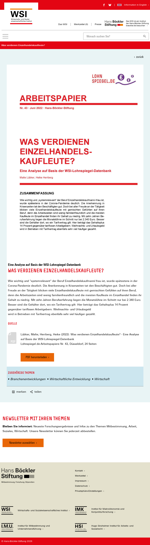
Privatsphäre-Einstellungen (88, 491)
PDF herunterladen (36, 357)
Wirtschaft (101, 379)
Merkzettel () (81, 24)
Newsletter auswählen (22, 442)
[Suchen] (145, 36)
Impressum (80, 481)
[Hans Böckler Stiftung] (18, 482)
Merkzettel (80, 475)
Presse (98, 24)
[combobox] (112, 36)
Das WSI (62, 24)
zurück (139, 57)
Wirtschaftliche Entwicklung (69, 379)
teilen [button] (35, 391)
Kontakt (79, 470)
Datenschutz (81, 486)
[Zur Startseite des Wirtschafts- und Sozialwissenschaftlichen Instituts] (21, 22)
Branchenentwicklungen (27, 379)
